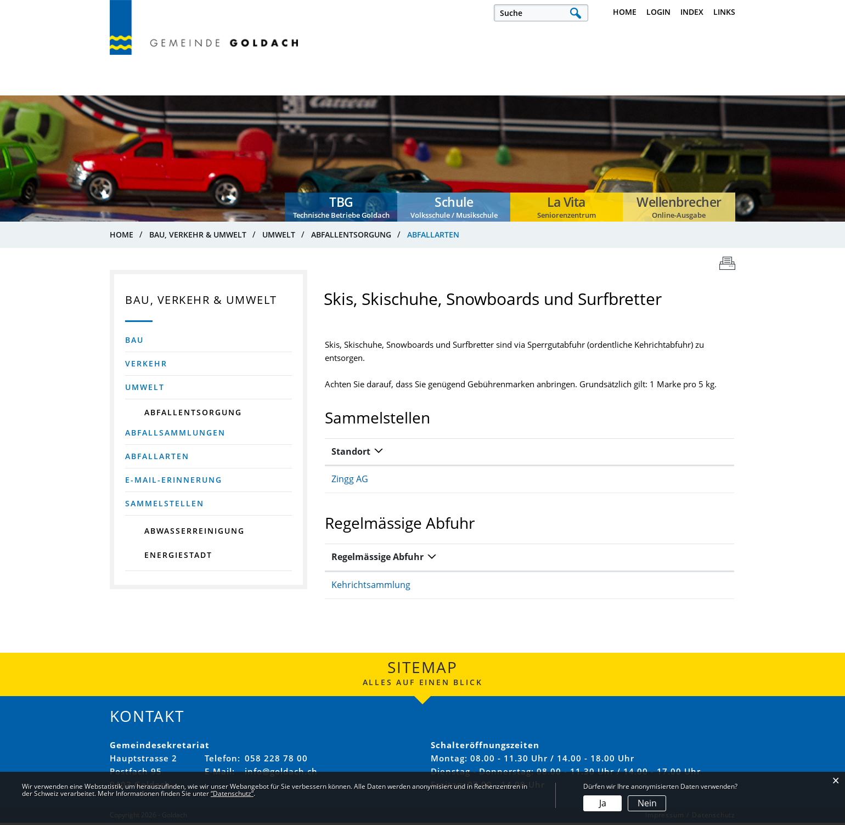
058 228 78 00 (276, 760)
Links (724, 12)
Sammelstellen (164, 505)
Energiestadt (178, 556)
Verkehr (146, 365)
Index (691, 12)
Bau (134, 341)
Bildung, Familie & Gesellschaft (479, 90)
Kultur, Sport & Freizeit (373, 90)
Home (624, 12)
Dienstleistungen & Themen (681, 90)
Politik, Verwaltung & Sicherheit (266, 90)
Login (658, 12)
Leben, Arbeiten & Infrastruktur (150, 90)
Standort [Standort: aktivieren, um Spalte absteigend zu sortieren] (350, 454)
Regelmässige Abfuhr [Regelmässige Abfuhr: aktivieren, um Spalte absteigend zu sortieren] (377, 559)
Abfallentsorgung (193, 414)
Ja (602, 803)
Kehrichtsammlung (370, 587)
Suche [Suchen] (575, 12)
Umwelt (145, 388)
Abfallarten (191, 458)
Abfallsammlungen (175, 434)
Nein (647, 803)
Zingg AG (349, 482)
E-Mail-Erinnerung (173, 481)
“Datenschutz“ (232, 793)
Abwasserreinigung (194, 532)
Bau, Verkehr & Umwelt (584, 90)
